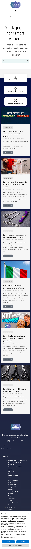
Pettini (10, 478)
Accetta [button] (23, 541)
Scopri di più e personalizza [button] (15, 545)
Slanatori (10, 489)
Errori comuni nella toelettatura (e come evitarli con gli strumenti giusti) (15, 184)
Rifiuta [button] (8, 541)
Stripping (10, 493)
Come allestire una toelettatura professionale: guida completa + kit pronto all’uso (15, 338)
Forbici (10, 469)
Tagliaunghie (11, 498)
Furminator (11, 471)
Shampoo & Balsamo (14, 487)
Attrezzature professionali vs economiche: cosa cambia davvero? (13, 133)
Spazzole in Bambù (13, 491)
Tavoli (10, 500)
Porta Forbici (12, 482)
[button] (29, 513)
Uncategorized (8, 127)
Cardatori (11, 464)
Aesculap (10, 509)
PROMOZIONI (12, 484)
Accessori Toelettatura (14, 462)
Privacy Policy (4, 445)
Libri (9, 473)
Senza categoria (11, 507)
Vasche (10, 505)
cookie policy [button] (4, 524)
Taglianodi (11, 496)
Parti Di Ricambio (13, 475)
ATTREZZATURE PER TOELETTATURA (17, 460)
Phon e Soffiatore (13, 480)
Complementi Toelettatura (15, 467)
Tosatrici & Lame (13, 502)
